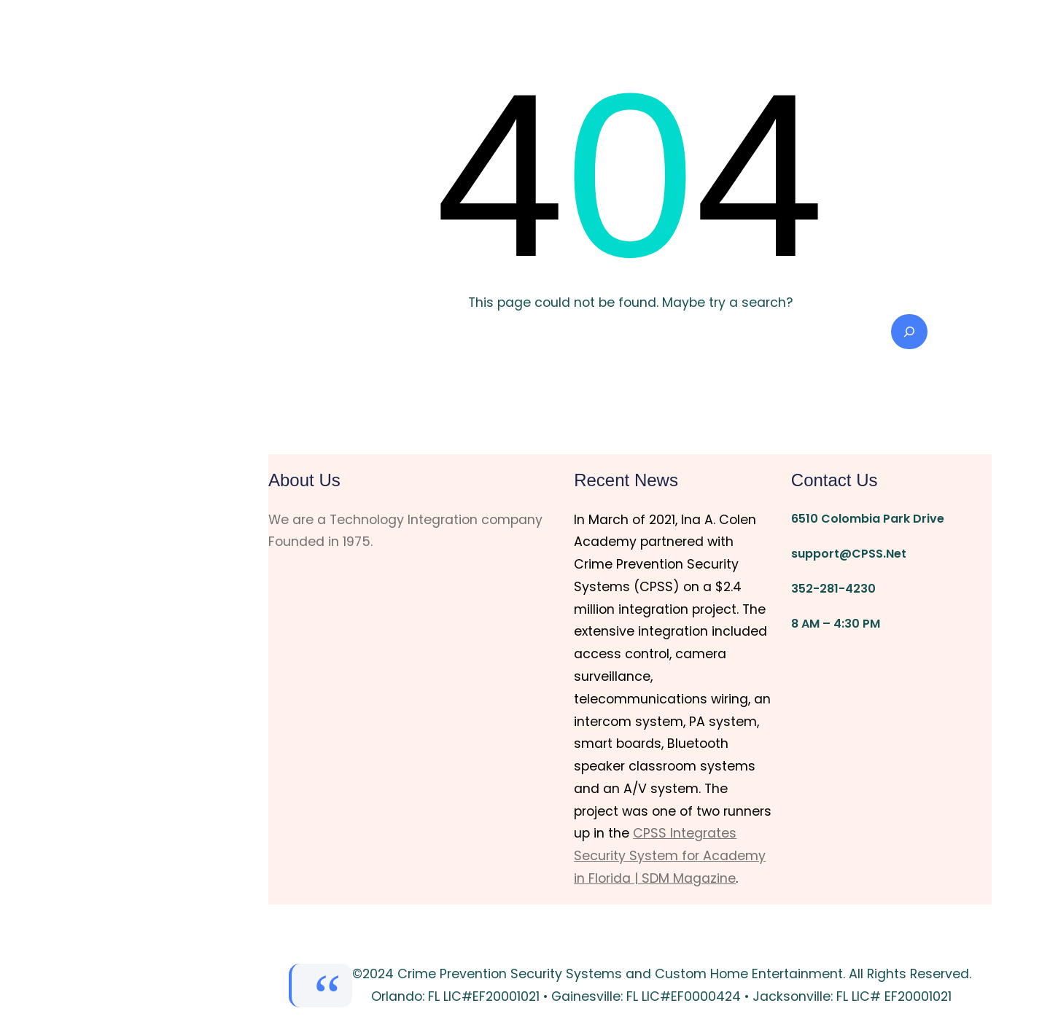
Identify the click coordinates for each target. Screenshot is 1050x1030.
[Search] (909, 331)
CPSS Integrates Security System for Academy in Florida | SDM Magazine (670, 855)
